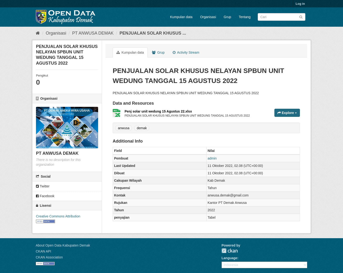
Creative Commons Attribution (58, 216)
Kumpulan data (181, 17)
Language (229, 258)
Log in (300, 3)
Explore (287, 113)
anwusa (123, 128)
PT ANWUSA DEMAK (93, 33)
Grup (227, 17)
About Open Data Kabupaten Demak (63, 245)
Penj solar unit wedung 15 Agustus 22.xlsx (158, 111)
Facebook (45, 196)
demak (142, 128)
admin (212, 158)
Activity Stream (186, 52)
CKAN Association (49, 257)
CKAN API (43, 251)
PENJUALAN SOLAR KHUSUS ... (153, 33)
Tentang (245, 17)
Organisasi (208, 17)
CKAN (230, 250)
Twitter (43, 186)
